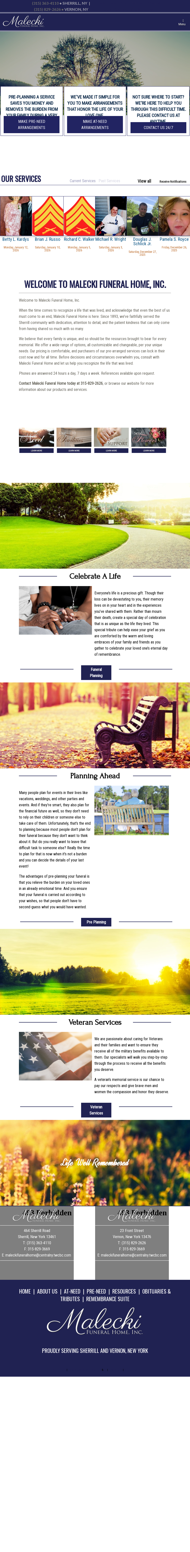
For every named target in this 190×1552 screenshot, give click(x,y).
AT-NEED (72, 1291)
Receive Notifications (173, 181)
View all (144, 181)
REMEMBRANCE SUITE (108, 1299)
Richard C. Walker (79, 239)
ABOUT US (47, 1291)
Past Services (109, 181)
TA (105, 1370)
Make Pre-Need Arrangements (31, 124)
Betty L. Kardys (15, 239)
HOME (25, 1291)
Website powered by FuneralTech (85, 1370)
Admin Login (59, 1370)
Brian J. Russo (47, 239)
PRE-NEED (96, 1291)
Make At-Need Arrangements (95, 124)
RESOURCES (124, 1291)
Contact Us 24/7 (158, 127)
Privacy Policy (115, 1370)
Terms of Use (131, 1370)
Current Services (83, 181)
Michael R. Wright (110, 239)
